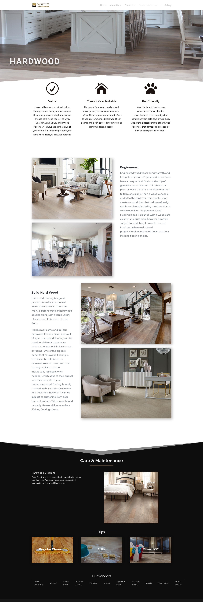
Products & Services (148, 5)
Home (103, 5)
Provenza (93, 583)
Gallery (167, 5)
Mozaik (149, 583)
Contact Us (130, 5)
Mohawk (53, 583)
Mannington (163, 583)
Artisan (107, 583)
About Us (114, 5)
